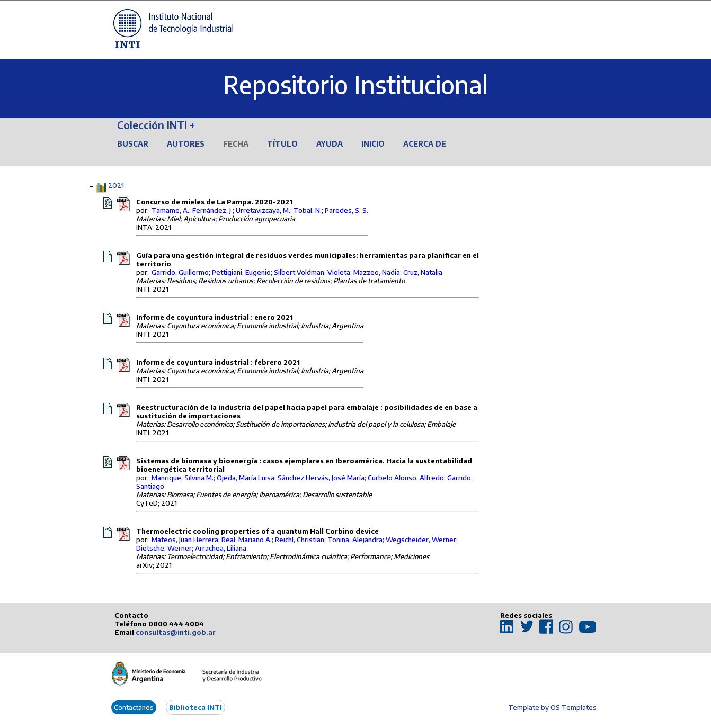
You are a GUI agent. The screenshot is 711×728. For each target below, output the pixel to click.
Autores (186, 143)
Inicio (373, 143)
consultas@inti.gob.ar (176, 632)
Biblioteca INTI (195, 707)
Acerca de (424, 143)
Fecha (235, 143)
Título (282, 143)
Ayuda (329, 143)
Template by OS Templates (552, 707)
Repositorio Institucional (355, 84)
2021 (116, 185)
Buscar (132, 143)
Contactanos (134, 707)
